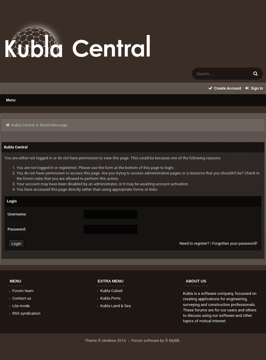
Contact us (19, 298)
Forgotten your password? (234, 243)
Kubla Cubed (109, 290)
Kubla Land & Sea (113, 306)
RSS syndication (24, 313)
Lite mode (19, 306)
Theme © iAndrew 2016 (108, 340)
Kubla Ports (108, 298)
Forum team (21, 290)
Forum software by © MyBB (155, 340)
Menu (10, 100)
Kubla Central (22, 125)
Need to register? (194, 243)
